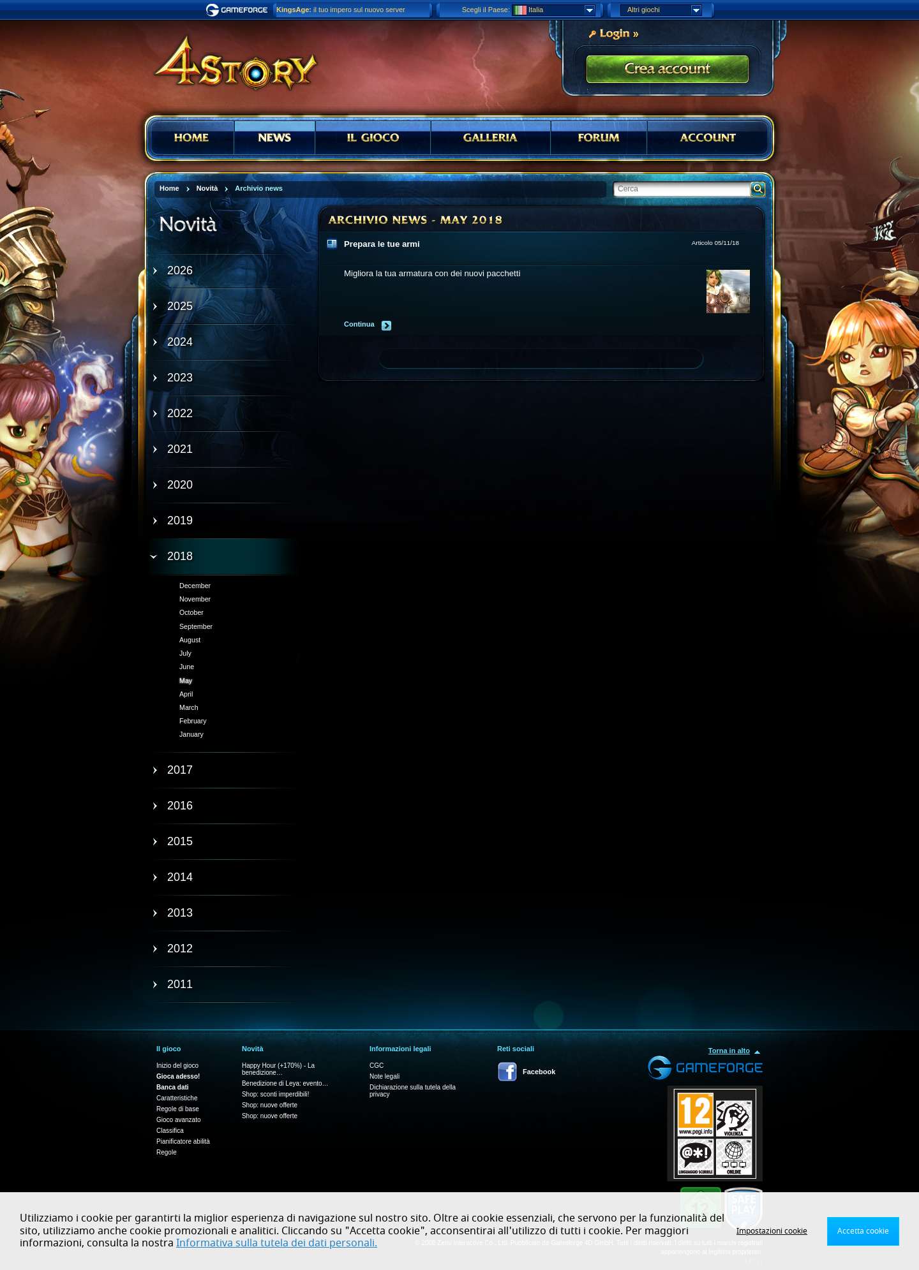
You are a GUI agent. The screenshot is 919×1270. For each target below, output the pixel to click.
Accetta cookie (863, 1231)
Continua (359, 324)
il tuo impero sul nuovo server (340, 9)
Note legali (385, 1076)
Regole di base (177, 1108)
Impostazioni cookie (771, 1231)
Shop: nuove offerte (269, 1105)
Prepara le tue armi (382, 244)
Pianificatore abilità (183, 1141)
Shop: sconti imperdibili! (276, 1094)
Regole (166, 1152)
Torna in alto (729, 1050)
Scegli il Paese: (486, 9)
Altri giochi (664, 10)
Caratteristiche (176, 1098)
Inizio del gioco (177, 1065)
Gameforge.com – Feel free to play (238, 10)
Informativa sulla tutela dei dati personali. (276, 1243)
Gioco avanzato (178, 1119)
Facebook (539, 1071)
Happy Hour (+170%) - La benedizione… (278, 1069)
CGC (377, 1065)
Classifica (170, 1130)
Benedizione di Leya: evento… (285, 1083)
